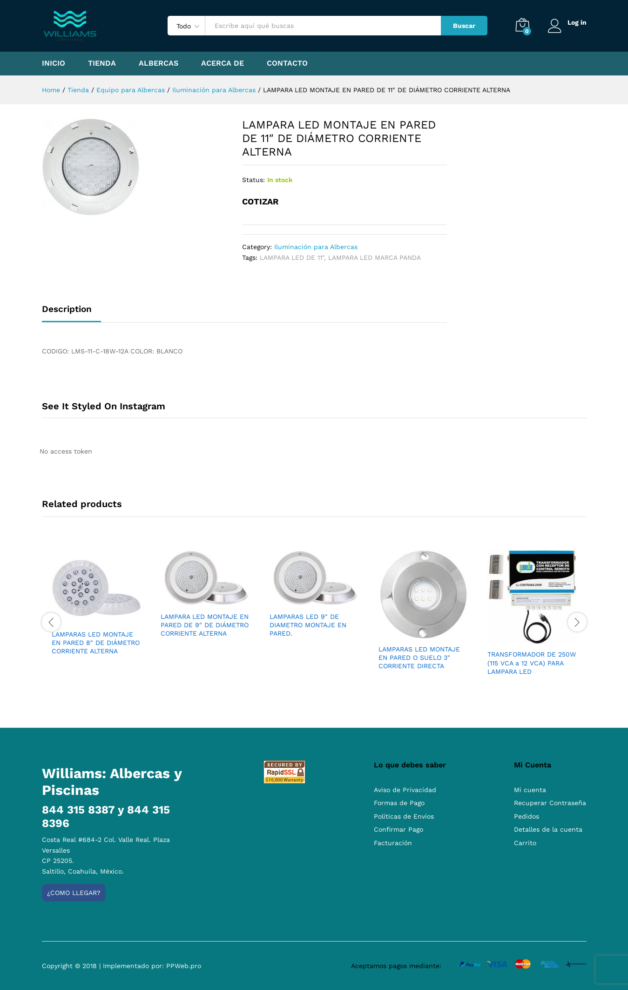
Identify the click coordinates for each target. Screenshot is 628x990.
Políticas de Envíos (404, 816)
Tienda (102, 63)
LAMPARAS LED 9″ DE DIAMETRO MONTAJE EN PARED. (308, 625)
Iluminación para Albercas (316, 247)
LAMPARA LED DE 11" (292, 257)
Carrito (525, 843)
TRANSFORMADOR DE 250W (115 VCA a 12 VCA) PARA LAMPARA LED (531, 663)
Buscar (464, 25)
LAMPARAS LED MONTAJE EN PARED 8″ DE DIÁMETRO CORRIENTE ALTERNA (96, 643)
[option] (96, 611)
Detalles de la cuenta (548, 829)
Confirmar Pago (398, 829)
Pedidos (526, 816)
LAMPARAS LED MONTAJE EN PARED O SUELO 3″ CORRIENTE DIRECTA (419, 657)
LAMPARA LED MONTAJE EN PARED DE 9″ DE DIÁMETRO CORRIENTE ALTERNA (205, 625)
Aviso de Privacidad (405, 789)
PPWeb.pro (183, 966)
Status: (253, 179)
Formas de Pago (399, 803)
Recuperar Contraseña (550, 803)
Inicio (53, 63)
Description (67, 309)
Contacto (287, 63)
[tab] (71, 313)
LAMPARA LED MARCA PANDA (374, 257)
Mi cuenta (530, 789)
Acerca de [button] (222, 63)
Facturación (393, 843)
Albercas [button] (158, 63)
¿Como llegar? (74, 892)
